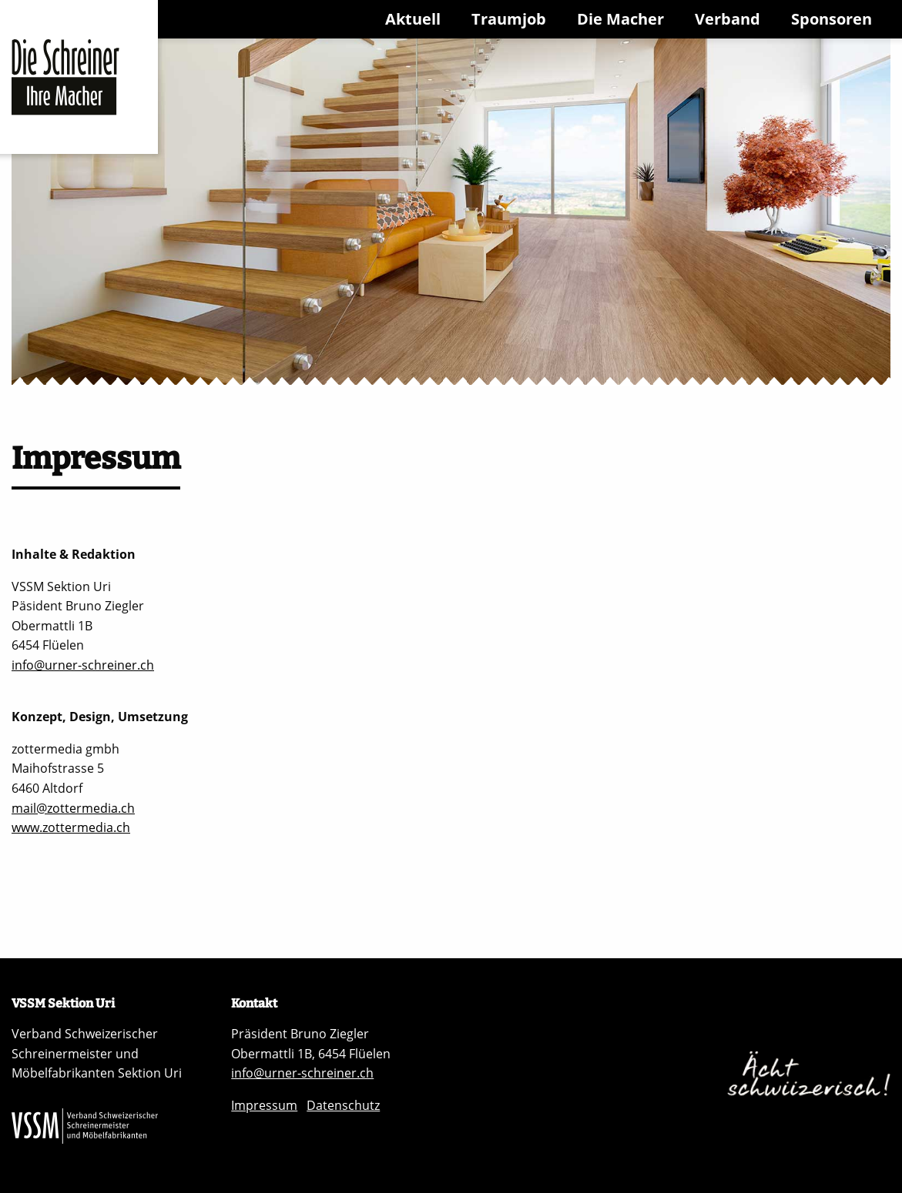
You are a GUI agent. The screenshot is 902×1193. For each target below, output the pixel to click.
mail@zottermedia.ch (73, 808)
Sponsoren (831, 18)
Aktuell (413, 18)
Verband (727, 18)
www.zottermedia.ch (71, 827)
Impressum (264, 1105)
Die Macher (620, 18)
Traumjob (508, 18)
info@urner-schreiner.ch (83, 665)
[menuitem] (416, 19)
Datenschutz (343, 1105)
